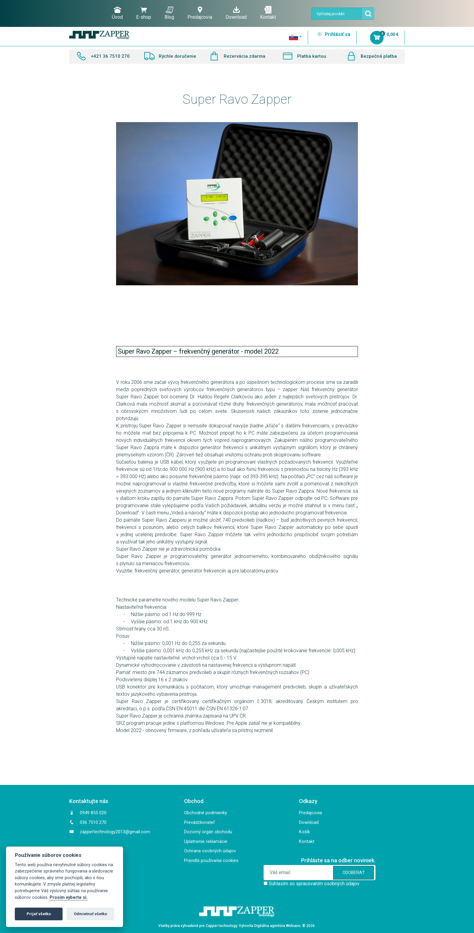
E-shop (143, 13)
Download (236, 13)
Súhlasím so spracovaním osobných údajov (314, 883)
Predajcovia (199, 13)
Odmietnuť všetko (90, 914)
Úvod (117, 13)
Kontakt (268, 13)
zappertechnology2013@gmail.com (115, 831)
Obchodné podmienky (205, 812)
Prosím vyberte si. (69, 897)
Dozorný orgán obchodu (208, 831)
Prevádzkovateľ (199, 822)
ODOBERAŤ (354, 872)
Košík (304, 831)
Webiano (293, 926)
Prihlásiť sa (333, 34)
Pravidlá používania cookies (211, 860)
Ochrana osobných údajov (210, 851)
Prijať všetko (39, 914)
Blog (169, 13)
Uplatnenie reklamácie (205, 841)
